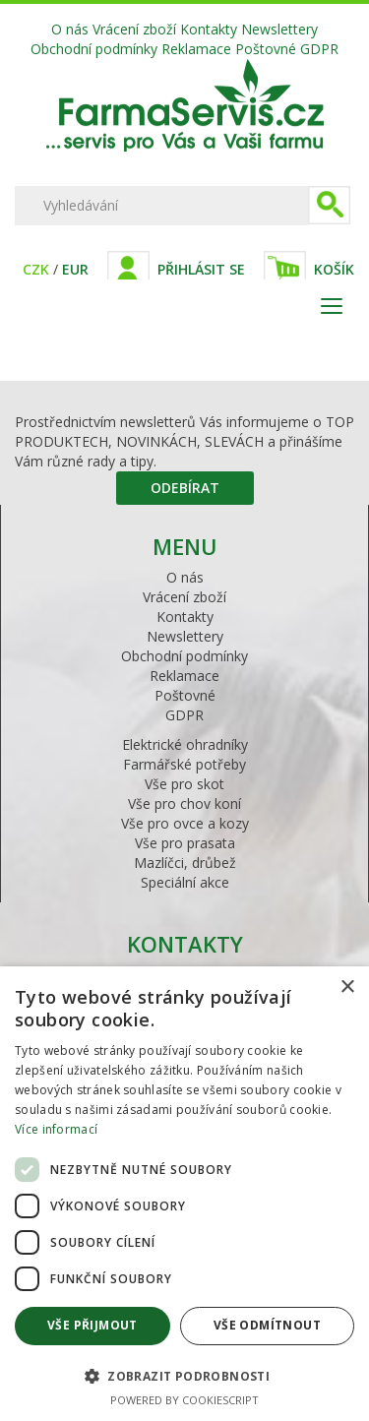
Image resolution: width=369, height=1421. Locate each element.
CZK (36, 269)
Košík (334, 269)
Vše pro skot (184, 783)
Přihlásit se (201, 269)
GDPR (319, 48)
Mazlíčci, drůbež (185, 862)
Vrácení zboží (134, 29)
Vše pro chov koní (184, 803)
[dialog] (184, 1193)
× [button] (346, 987)
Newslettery (279, 29)
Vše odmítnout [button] (267, 1325)
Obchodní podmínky (94, 48)
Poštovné (265, 48)
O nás (70, 29)
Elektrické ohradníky (185, 744)
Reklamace (196, 48)
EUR (75, 269)
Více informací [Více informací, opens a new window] (56, 1129)
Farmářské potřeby (184, 764)
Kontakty (208, 29)
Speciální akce (185, 882)
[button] (184, 1375)
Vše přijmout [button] (92, 1325)
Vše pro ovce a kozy (185, 823)
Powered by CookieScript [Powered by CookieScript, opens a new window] (184, 1399)
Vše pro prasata (185, 843)
